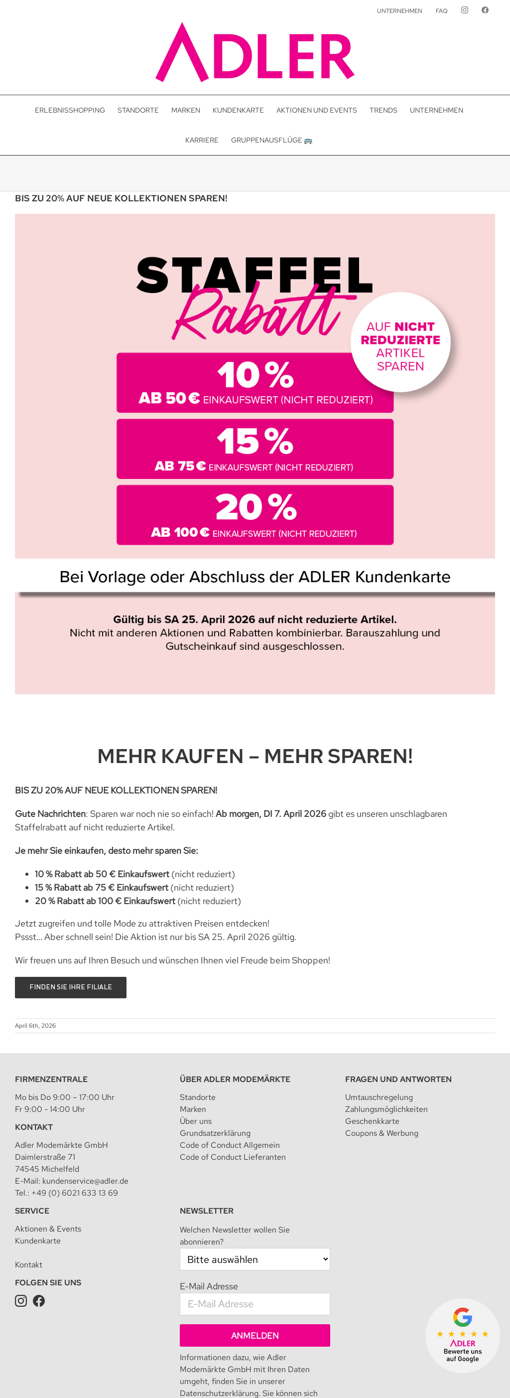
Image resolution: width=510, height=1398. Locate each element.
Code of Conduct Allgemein (230, 1145)
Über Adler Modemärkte (235, 1079)
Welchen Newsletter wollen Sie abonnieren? (235, 1236)
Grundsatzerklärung (215, 1133)
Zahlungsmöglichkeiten (386, 1109)
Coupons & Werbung (381, 1133)
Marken (193, 1109)
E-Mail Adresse (209, 1286)
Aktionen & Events (48, 1229)
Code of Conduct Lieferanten (233, 1157)
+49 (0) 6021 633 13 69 (74, 1193)
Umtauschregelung (379, 1097)
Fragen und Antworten (398, 1079)
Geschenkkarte (372, 1121)
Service (32, 1211)
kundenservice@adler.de (85, 1181)
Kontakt (34, 1127)
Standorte (198, 1097)
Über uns (196, 1121)
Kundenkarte (38, 1241)
